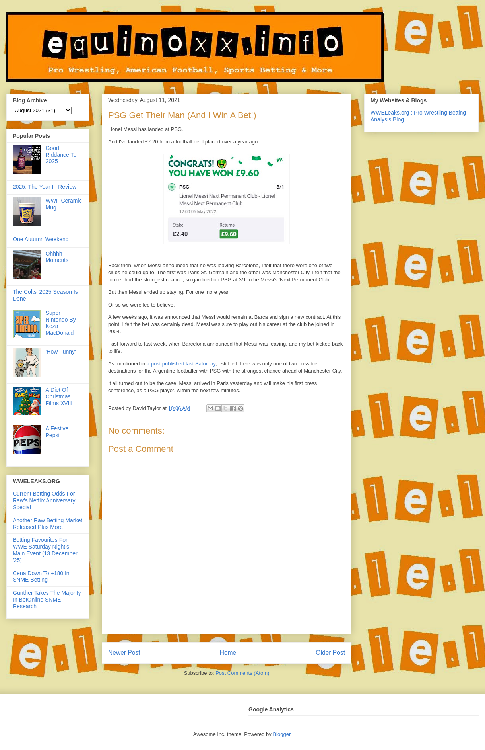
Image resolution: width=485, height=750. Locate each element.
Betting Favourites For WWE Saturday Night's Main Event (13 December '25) (45, 550)
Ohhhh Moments (57, 257)
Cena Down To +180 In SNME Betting (41, 576)
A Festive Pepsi (57, 431)
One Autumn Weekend (41, 239)
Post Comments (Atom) (242, 673)
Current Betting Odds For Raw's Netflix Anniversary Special (44, 500)
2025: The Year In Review (44, 187)
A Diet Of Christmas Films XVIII (59, 396)
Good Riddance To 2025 (61, 155)
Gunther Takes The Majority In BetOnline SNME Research (47, 599)
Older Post (330, 652)
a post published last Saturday (181, 364)
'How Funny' (61, 351)
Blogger (281, 734)
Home (228, 652)
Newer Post (124, 652)
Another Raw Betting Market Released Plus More (47, 523)
